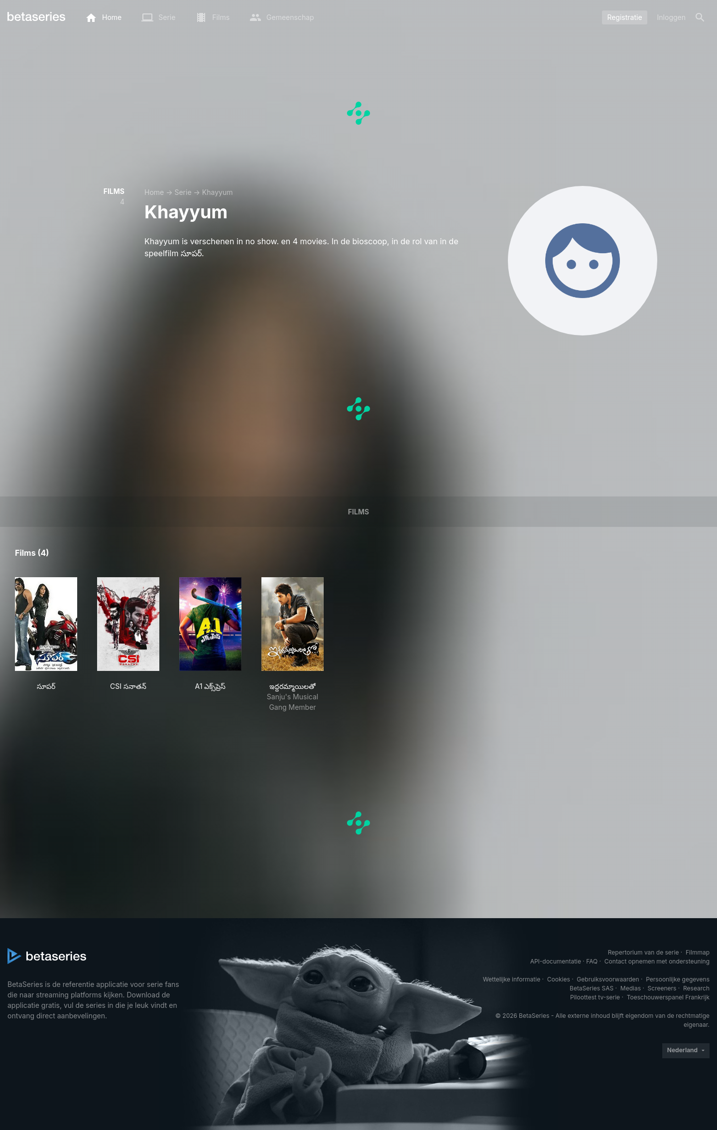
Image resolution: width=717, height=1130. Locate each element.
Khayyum (217, 192)
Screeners (662, 988)
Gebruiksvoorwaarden (608, 979)
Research (696, 988)
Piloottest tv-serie (595, 997)
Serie (182, 192)
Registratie (624, 17)
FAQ (592, 961)
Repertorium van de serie (643, 952)
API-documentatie (555, 961)
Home (154, 192)
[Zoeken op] (700, 17)
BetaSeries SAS (591, 988)
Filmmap (698, 952)
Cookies (558, 979)
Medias (630, 988)
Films (358, 511)
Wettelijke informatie (511, 979)
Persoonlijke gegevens (678, 979)
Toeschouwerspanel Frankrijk (668, 997)
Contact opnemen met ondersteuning (657, 961)
